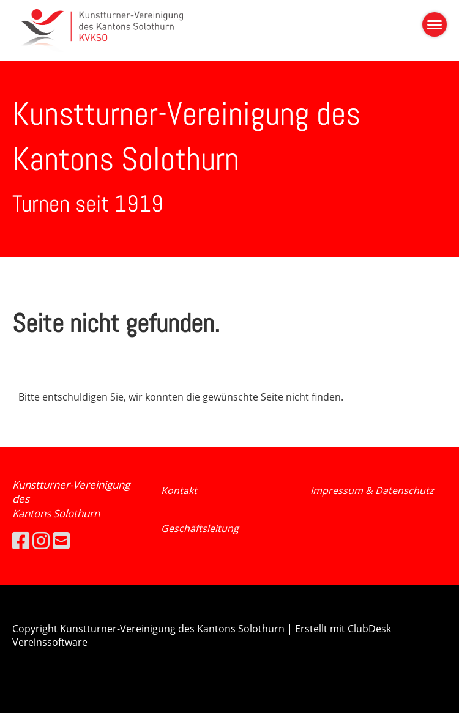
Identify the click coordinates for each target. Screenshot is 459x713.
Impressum (337, 490)
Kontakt (179, 490)
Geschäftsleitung (200, 528)
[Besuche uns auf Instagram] (41, 540)
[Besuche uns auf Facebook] (20, 540)
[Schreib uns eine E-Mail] (61, 540)
